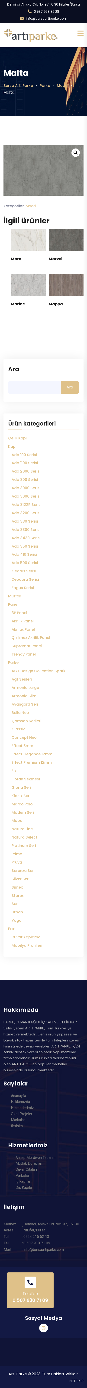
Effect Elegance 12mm (32, 754)
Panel (13, 604)
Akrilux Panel (23, 629)
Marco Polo (22, 804)
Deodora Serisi (25, 579)
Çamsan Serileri (26, 721)
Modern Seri (23, 812)
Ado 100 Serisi (24, 454)
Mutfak (14, 596)
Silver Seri (20, 879)
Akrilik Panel (23, 621)
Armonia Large (25, 687)
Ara (13, 369)
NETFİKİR (76, 1381)
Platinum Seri (24, 845)
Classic (19, 729)
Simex (17, 887)
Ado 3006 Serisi (26, 496)
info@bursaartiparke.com (46, 18)
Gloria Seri (21, 787)
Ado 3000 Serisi (26, 488)
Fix (14, 770)
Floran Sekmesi (26, 779)
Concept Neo (24, 737)
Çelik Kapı (17, 438)
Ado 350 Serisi (25, 546)
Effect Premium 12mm (32, 762)
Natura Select (24, 837)
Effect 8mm (22, 745)
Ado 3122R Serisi (27, 504)
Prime (17, 854)
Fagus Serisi (23, 587)
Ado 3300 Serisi (26, 529)
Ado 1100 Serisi (25, 463)
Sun (15, 903)
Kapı (12, 446)
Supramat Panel (27, 646)
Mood (31, 206)
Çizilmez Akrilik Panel (31, 637)
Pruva (17, 862)
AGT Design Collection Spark (38, 671)
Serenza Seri (23, 870)
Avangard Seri (25, 704)
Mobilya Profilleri (27, 945)
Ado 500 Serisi (25, 562)
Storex (18, 895)
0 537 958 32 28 (46, 11)
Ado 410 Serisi (24, 554)
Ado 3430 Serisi (26, 538)
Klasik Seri (21, 795)
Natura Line (22, 829)
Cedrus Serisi (24, 571)
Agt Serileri (22, 679)
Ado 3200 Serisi (26, 513)
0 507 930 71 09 (30, 1300)
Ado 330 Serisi (25, 521)
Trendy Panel (24, 654)
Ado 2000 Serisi (26, 471)
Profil (12, 928)
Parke (13, 662)
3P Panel (19, 612)
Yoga (17, 920)
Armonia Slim (24, 696)
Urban (17, 912)
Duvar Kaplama (26, 937)
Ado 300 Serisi (25, 479)
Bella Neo (20, 712)
